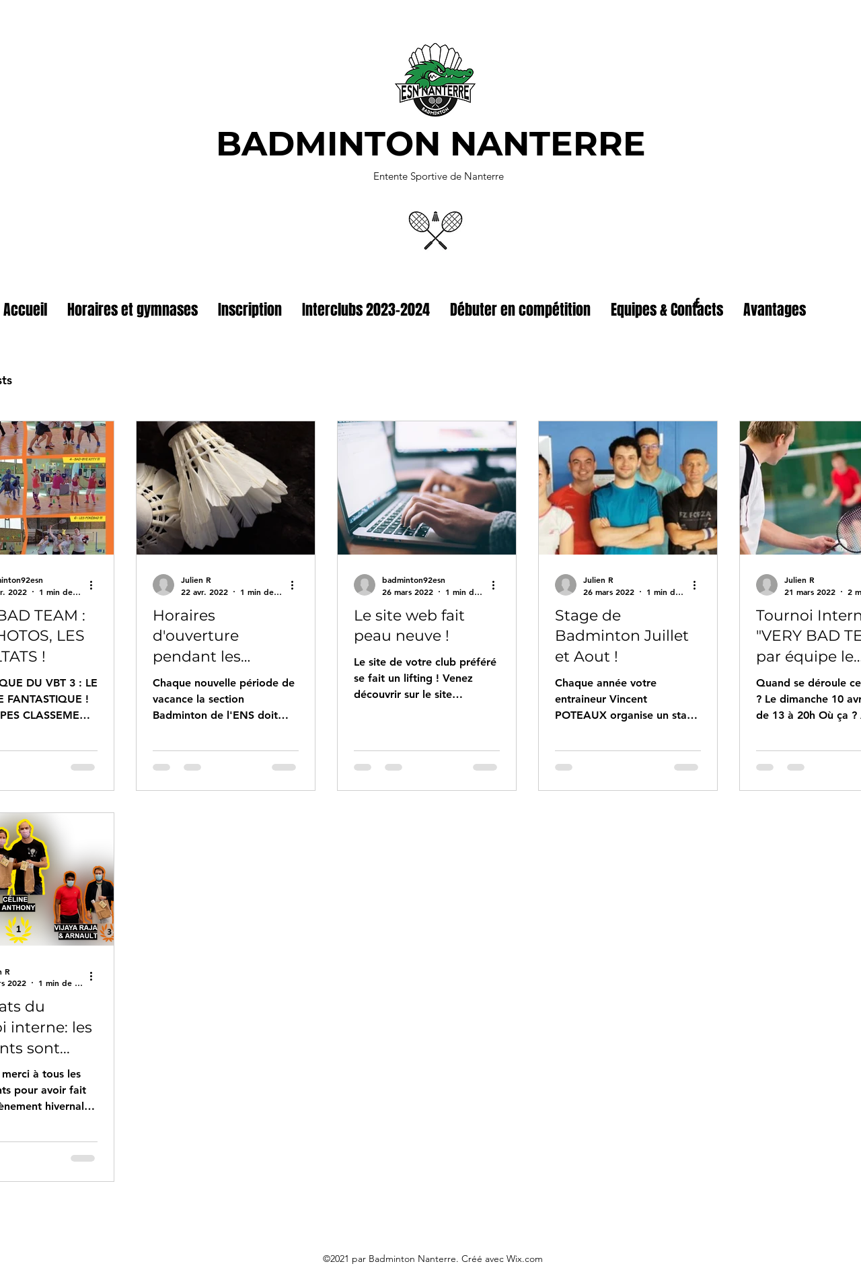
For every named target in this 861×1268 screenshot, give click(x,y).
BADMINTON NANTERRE (431, 143)
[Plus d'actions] (95, 585)
